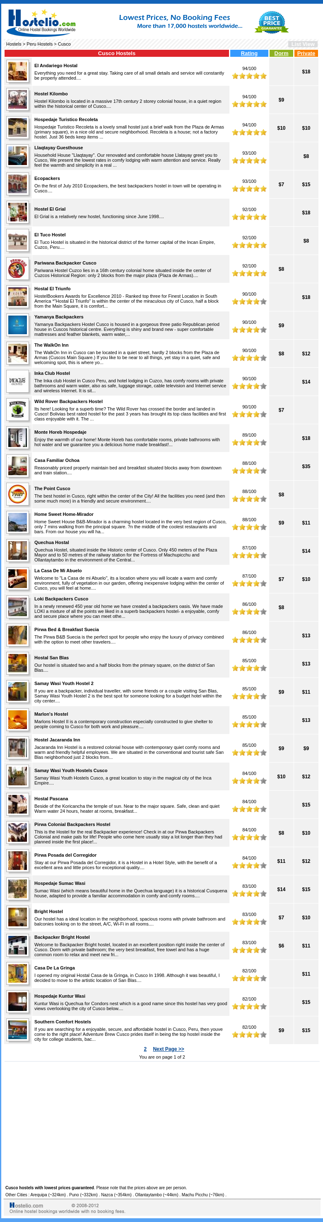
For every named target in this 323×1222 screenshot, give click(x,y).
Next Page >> (168, 1049)
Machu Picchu (195, 1195)
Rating (249, 53)
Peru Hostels (40, 43)
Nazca (107, 1195)
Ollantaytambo (148, 1195)
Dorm (282, 53)
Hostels (14, 43)
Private (306, 53)
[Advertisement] (162, 1122)
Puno (74, 1195)
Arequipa (39, 1195)
